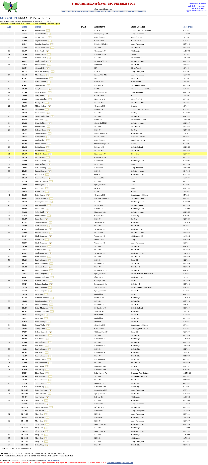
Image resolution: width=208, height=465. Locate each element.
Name (38, 27)
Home (63, 11)
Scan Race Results (103, 11)
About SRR (141, 11)
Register (122, 11)
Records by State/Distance (77, 11)
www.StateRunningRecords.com (120, 463)
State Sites (131, 11)
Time (24, 27)
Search (92, 11)
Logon (115, 11)
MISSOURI (8, 18)
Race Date (188, 27)
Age (9, 27)
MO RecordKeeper (52, 460)
